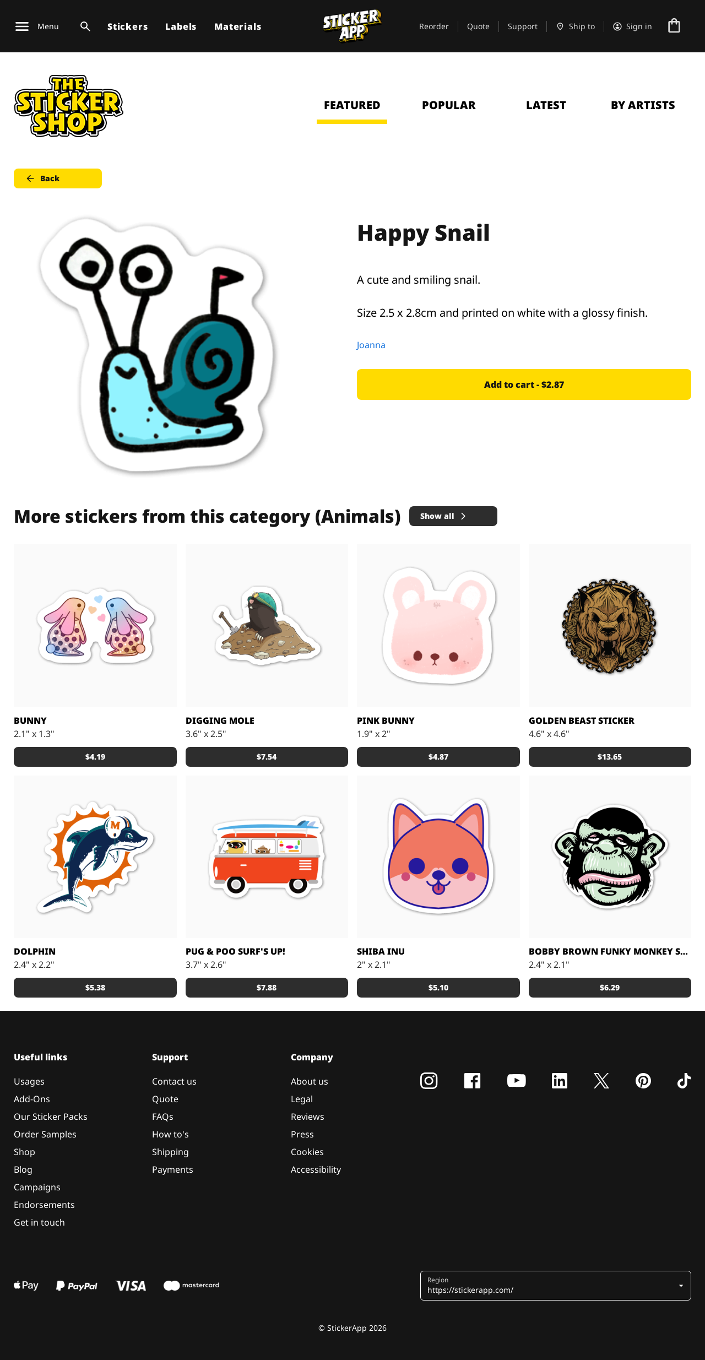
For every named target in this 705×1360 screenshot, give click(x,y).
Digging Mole (220, 720)
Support (523, 26)
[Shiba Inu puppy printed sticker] (438, 857)
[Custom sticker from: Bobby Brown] (610, 857)
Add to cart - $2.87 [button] (524, 384)
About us (309, 1081)
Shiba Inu (381, 951)
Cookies (307, 1152)
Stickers (127, 26)
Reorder (434, 26)
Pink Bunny (386, 720)
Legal (302, 1099)
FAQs (162, 1116)
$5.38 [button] (95, 987)
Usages (29, 1081)
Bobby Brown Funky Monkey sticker (610, 951)
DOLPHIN (35, 951)
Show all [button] (444, 516)
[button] (551, 1286)
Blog (23, 1169)
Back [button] (42, 178)
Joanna (371, 345)
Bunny (30, 720)
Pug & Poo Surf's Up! (235, 951)
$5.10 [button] (438, 987)
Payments (172, 1169)
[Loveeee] (95, 625)
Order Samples (45, 1134)
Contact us (174, 1081)
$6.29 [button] (610, 987)
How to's (170, 1134)
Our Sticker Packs (51, 1116)
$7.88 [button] (266, 987)
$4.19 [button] (95, 756)
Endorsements (44, 1205)
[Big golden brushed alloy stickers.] (610, 625)
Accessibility (316, 1169)
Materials (237, 26)
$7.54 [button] (266, 756)
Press (302, 1134)
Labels (181, 26)
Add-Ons (32, 1099)
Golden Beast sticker (581, 720)
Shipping (170, 1152)
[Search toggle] (83, 26)
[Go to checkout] (674, 26)
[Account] (632, 26)
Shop (24, 1152)
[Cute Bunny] (438, 625)
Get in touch (39, 1222)
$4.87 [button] (438, 756)
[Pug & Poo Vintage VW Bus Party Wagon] (267, 857)
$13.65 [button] (610, 756)
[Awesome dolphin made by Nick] (95, 857)
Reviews (307, 1116)
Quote (478, 26)
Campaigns (37, 1187)
